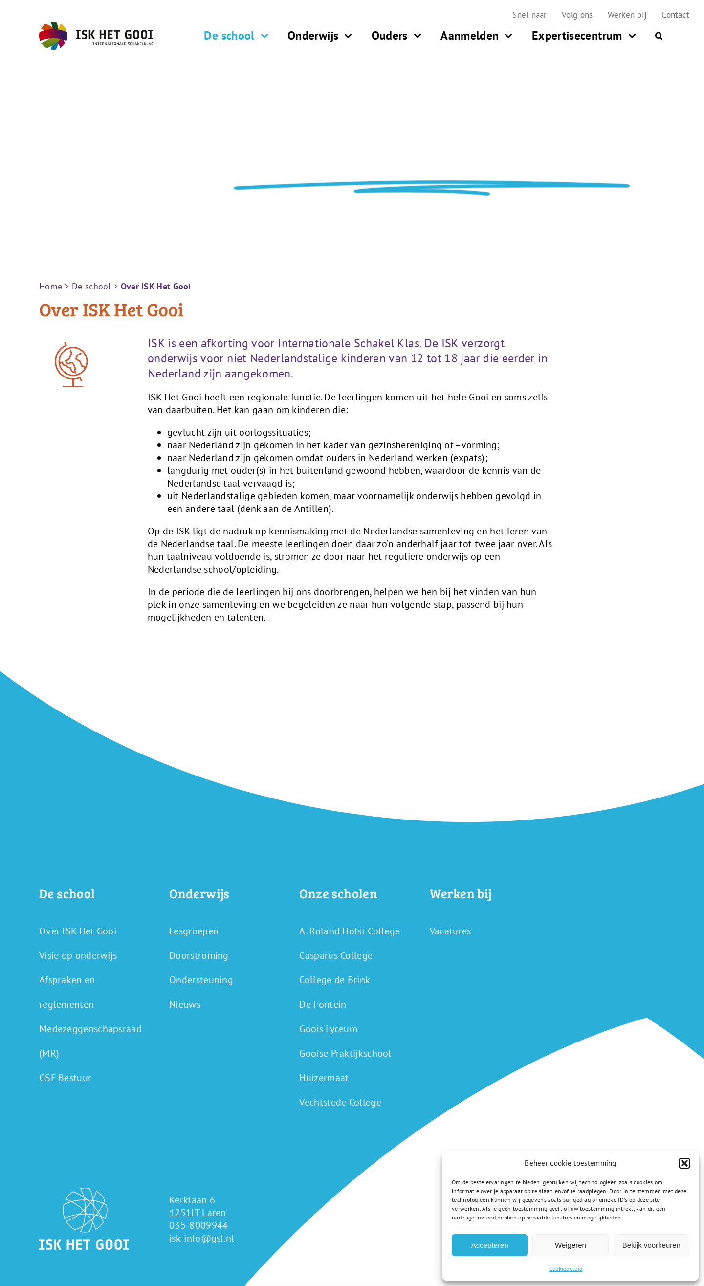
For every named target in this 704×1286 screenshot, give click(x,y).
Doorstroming (199, 955)
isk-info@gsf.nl (202, 1238)
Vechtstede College (340, 1102)
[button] (684, 1163)
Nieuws (184, 1004)
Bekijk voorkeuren (651, 1245)
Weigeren (570, 1245)
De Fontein (322, 1004)
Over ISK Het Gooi (77, 931)
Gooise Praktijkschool (345, 1053)
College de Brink (334, 980)
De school (91, 286)
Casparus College (336, 955)
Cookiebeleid (566, 1268)
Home (50, 286)
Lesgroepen (194, 931)
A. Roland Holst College (349, 931)
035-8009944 (198, 1225)
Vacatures (450, 931)
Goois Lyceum (328, 1028)
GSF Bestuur (65, 1077)
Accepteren (489, 1245)
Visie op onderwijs (78, 955)
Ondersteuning (201, 980)
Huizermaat (324, 1077)
